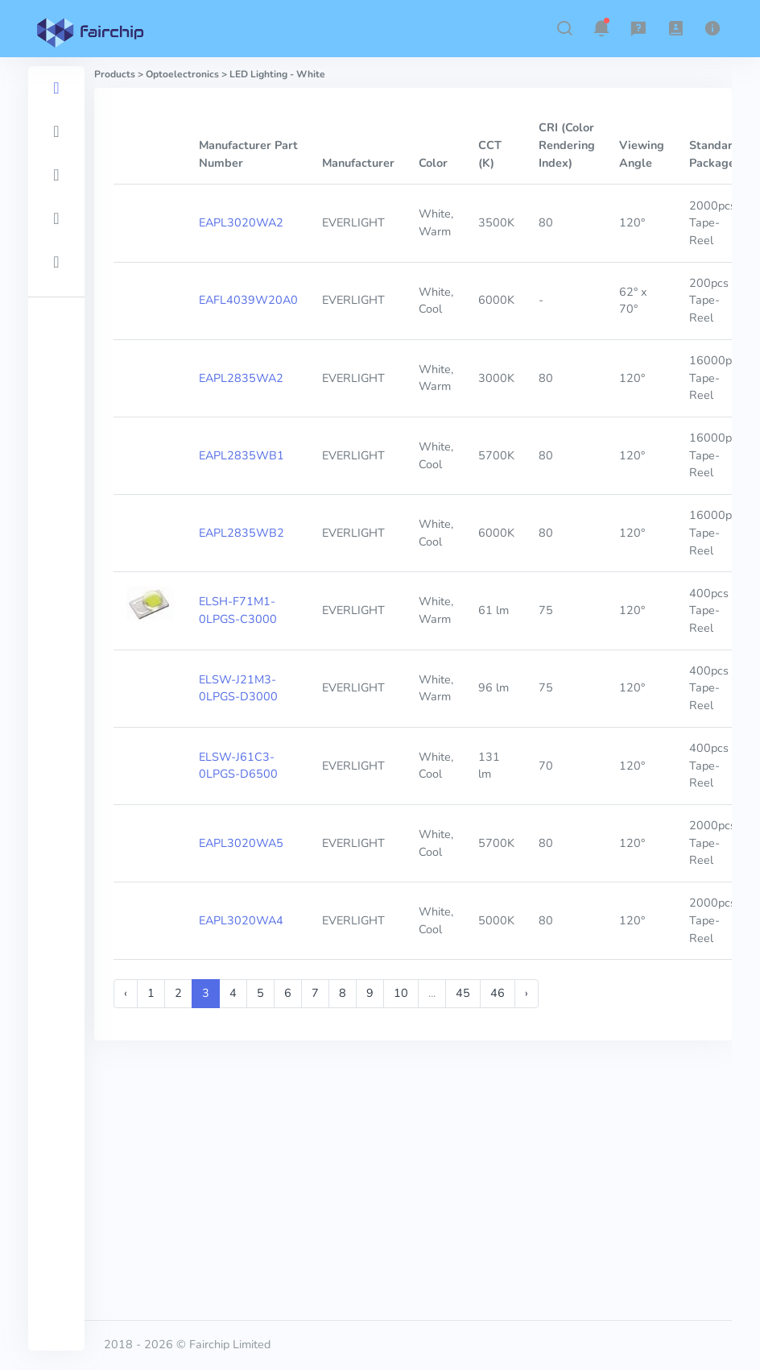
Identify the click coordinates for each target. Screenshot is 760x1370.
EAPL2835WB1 (241, 455)
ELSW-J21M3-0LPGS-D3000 (238, 688)
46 (497, 993)
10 (401, 993)
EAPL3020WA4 (241, 920)
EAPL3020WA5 (241, 843)
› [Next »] (526, 993)
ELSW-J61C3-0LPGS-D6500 (238, 766)
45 (463, 993)
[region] (56, 708)
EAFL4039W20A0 (248, 300)
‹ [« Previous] (125, 993)
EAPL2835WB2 (241, 533)
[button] (564, 28)
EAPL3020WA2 (241, 222)
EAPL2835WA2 (241, 378)
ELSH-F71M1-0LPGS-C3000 (238, 610)
